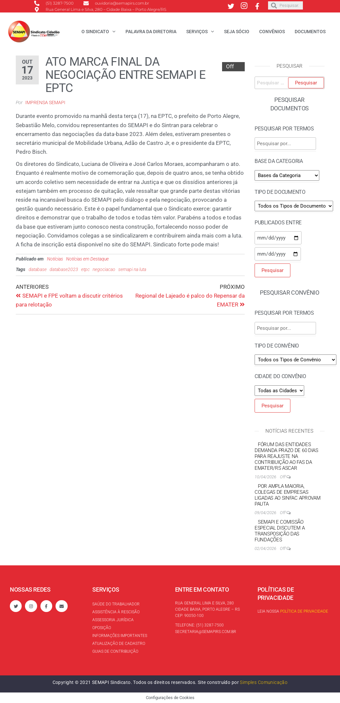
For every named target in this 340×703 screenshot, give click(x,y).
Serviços (197, 31)
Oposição (101, 627)
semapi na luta (132, 269)
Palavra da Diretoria (150, 31)
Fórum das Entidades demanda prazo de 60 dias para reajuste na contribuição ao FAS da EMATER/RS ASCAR (286, 456)
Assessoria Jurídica (113, 620)
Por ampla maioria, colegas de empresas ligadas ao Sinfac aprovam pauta (288, 495)
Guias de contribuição (115, 651)
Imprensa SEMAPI (45, 102)
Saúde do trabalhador (116, 604)
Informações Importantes (119, 635)
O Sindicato (95, 31)
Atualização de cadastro (118, 643)
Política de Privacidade (304, 611)
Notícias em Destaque (87, 258)
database (38, 269)
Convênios (272, 31)
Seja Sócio (236, 31)
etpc (85, 269)
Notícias (55, 258)
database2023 (64, 269)
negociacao (104, 269)
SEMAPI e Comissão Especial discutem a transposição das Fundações (280, 531)
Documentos (310, 31)
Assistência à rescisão (116, 612)
